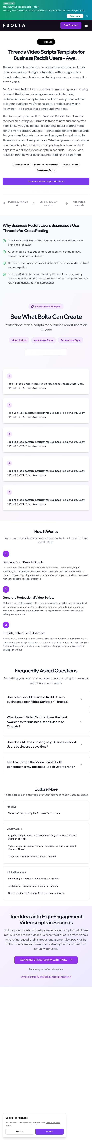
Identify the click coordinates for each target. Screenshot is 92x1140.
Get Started (71, 25)
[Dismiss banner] (87, 16)
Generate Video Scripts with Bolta (46, 181)
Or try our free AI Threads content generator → (46, 976)
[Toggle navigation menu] (86, 25)
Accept (49, 1131)
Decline (19, 1131)
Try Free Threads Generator (46, 191)
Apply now (75, 16)
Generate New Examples (46, 352)
